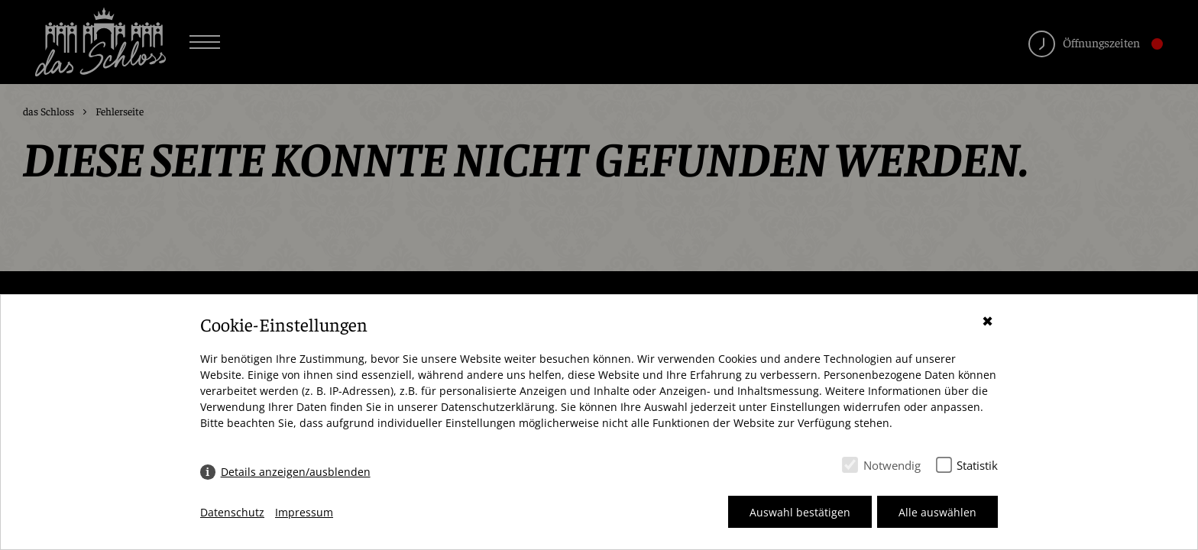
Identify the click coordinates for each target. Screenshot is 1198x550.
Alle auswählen (937, 512)
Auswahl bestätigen (800, 512)
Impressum (304, 512)
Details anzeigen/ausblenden (296, 471)
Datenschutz (232, 512)
